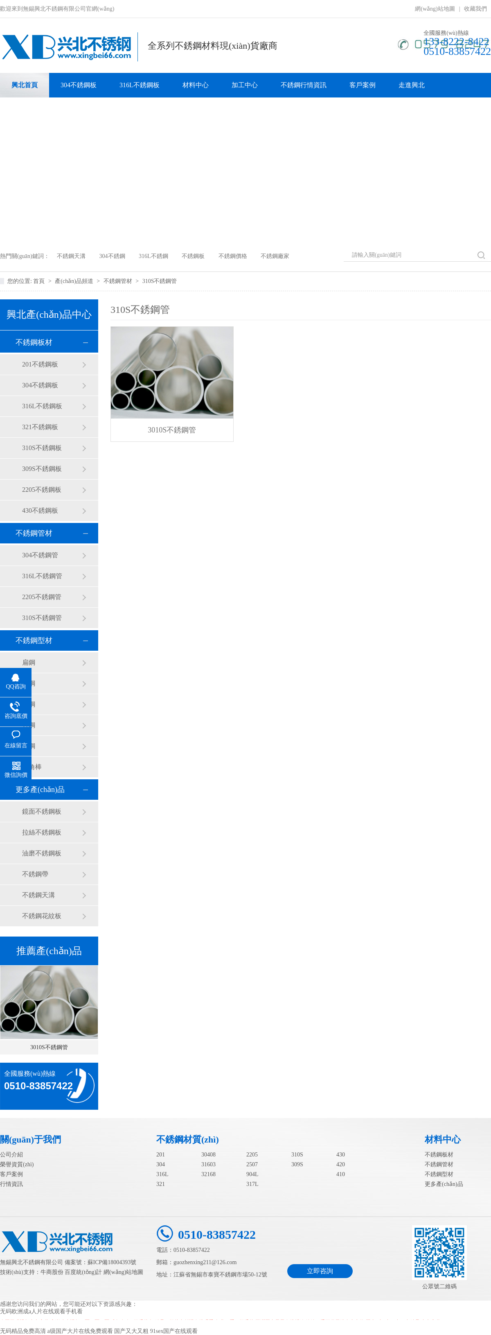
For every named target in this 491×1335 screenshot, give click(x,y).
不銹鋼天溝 (71, 256)
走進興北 (412, 84)
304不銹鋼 (112, 256)
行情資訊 (11, 1184)
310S (297, 1155)
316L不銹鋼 (153, 256)
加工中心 (245, 84)
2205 (252, 1155)
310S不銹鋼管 (159, 281)
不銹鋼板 (193, 256)
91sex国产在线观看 (174, 1331)
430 (340, 1155)
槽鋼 (28, 745)
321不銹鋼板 (40, 426)
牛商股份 (52, 1272)
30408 (208, 1155)
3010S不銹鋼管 (49, 1047)
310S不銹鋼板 (42, 447)
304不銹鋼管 (40, 555)
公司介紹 (11, 1155)
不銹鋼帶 (35, 874)
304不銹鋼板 (79, 84)
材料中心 (195, 84)
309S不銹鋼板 (42, 468)
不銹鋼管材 (119, 281)
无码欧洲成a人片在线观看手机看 (41, 1311)
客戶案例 (362, 84)
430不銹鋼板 (40, 510)
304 (160, 1164)
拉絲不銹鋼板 (41, 832)
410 (340, 1174)
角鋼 (28, 683)
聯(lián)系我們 (31, 109)
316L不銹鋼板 (139, 84)
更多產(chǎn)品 (40, 789)
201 (160, 1155)
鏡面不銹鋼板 (41, 811)
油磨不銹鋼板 (41, 853)
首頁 (39, 281)
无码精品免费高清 (23, 1331)
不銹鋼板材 (34, 342)
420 (340, 1164)
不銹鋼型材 (34, 640)
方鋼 (28, 725)
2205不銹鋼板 (41, 489)
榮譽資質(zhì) (17, 1164)
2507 (252, 1164)
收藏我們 (475, 9)
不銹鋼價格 (232, 256)
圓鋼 (28, 704)
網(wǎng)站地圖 (435, 9)
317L (252, 1184)
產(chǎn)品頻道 (75, 281)
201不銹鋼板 (40, 364)
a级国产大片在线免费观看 (80, 1331)
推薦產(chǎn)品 (49, 951)
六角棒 (32, 766)
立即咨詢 (320, 1270)
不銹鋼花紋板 (41, 915)
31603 (208, 1164)
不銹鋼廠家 (275, 256)
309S (297, 1164)
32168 (208, 1174)
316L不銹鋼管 (42, 575)
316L (162, 1174)
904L (252, 1174)
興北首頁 (24, 84)
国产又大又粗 (131, 1331)
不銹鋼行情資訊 (304, 84)
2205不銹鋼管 (41, 596)
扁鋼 (28, 662)
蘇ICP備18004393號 (112, 1262)
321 (160, 1184)
